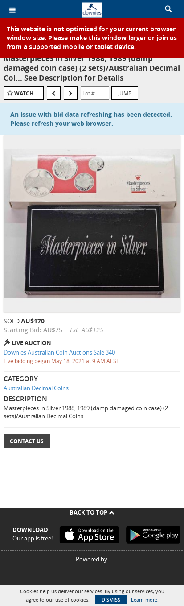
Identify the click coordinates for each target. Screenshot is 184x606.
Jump (124, 93)
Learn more (144, 599)
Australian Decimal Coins (36, 388)
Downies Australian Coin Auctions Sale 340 (59, 352)
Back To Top (92, 512)
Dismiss (111, 599)
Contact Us (27, 441)
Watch (23, 93)
